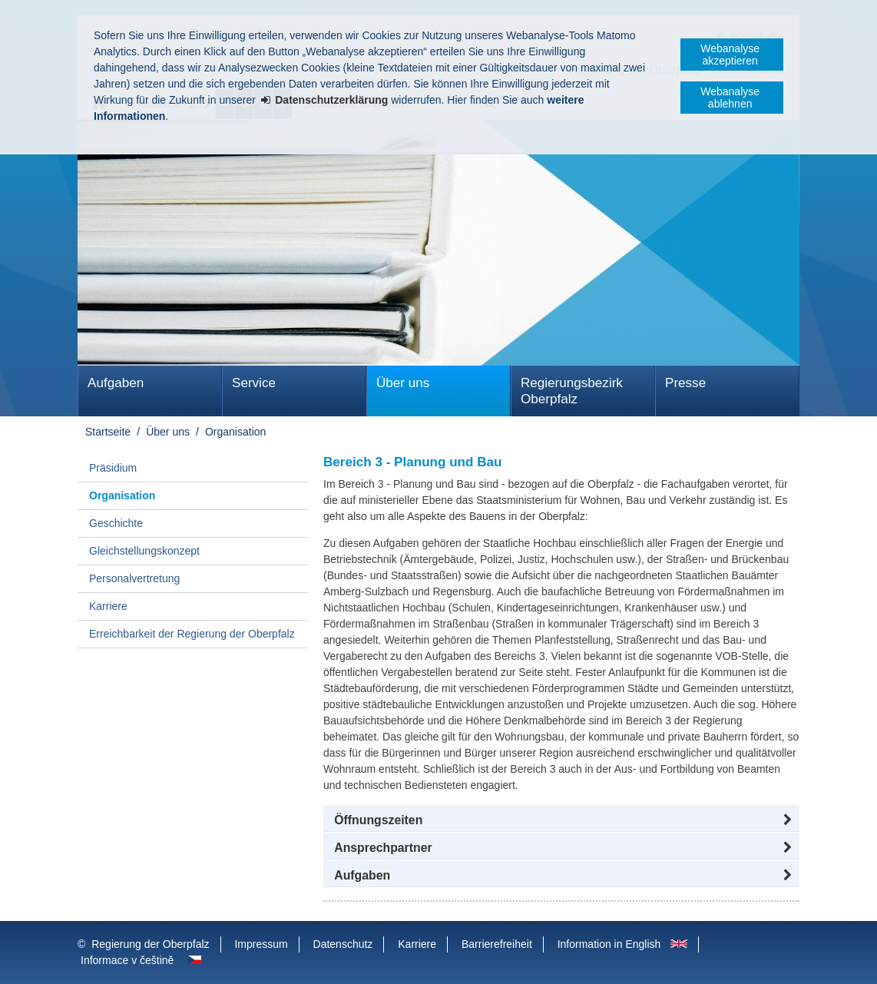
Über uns (402, 383)
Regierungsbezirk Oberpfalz (572, 391)
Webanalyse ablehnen (730, 97)
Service (254, 383)
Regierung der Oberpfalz (150, 944)
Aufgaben (116, 383)
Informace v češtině (127, 960)
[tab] (561, 875)
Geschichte (116, 523)
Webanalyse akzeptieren (730, 54)
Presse (685, 383)
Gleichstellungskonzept (144, 551)
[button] (561, 820)
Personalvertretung (134, 578)
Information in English (609, 944)
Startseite (108, 432)
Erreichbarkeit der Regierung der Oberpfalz (192, 634)
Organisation (235, 432)
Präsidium (113, 468)
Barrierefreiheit (497, 944)
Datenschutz (343, 944)
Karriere (108, 606)
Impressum (260, 944)
